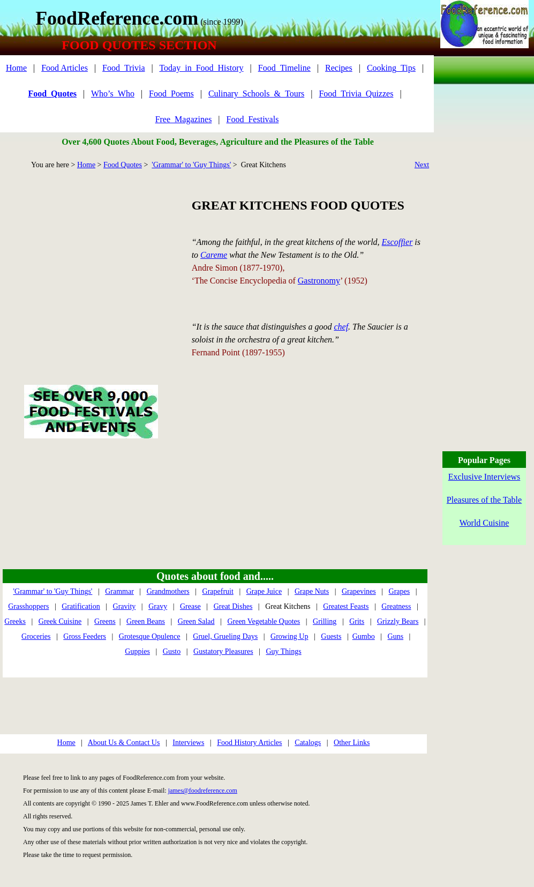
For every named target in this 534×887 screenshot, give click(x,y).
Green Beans (145, 621)
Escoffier (397, 242)
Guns (396, 636)
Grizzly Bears (397, 621)
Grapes (399, 591)
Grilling (324, 621)
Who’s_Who (112, 93)
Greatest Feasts (345, 606)
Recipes (338, 67)
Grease (190, 606)
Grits (356, 621)
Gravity (124, 606)
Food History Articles (249, 743)
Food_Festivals (253, 119)
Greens (105, 621)
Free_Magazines (183, 119)
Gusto (171, 651)
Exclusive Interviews (484, 476)
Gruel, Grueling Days (225, 636)
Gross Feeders (84, 636)
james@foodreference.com (202, 790)
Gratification (81, 606)
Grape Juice (264, 591)
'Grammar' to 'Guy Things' (191, 165)
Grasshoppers (28, 606)
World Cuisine (484, 522)
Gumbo (363, 636)
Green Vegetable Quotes (263, 621)
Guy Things (283, 651)
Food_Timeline (284, 67)
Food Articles (64, 67)
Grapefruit (218, 591)
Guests (331, 636)
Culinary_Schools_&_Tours (256, 93)
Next (422, 165)
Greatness (396, 606)
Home (16, 67)
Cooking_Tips (391, 67)
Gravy (157, 606)
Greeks (15, 621)
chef (341, 326)
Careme (213, 254)
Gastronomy (319, 280)
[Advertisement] (91, 265)
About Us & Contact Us (124, 743)
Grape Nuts (312, 591)
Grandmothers (168, 591)
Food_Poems (171, 93)
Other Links (352, 743)
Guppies (137, 651)
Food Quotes (122, 165)
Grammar (119, 591)
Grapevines (359, 591)
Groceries (35, 636)
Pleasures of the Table (484, 499)
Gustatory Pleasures (223, 651)
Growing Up (289, 636)
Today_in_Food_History (201, 67)
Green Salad (196, 621)
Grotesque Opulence (149, 636)
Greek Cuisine (60, 621)
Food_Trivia (123, 67)
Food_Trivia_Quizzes (356, 93)
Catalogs (308, 743)
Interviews (188, 743)
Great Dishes (233, 606)
